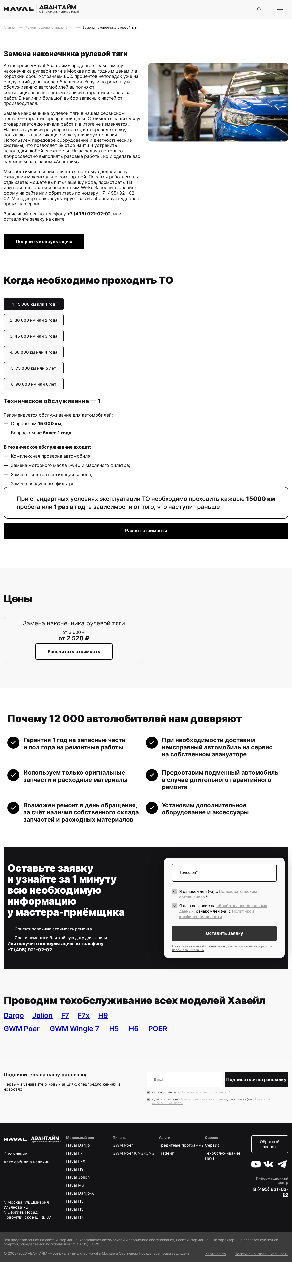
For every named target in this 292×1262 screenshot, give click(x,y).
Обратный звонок (270, 1144)
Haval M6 (75, 1185)
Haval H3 (75, 1201)
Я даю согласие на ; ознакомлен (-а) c (223, 911)
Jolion (42, 1015)
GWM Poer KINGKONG (134, 1153)
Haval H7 (74, 1217)
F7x (84, 1015)
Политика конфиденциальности (261, 1254)
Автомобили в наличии (27, 1161)
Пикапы (119, 1137)
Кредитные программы (181, 1145)
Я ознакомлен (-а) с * (218, 894)
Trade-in (166, 1153)
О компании (15, 1153)
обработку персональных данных (203, 1099)
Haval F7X (75, 1161)
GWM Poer (22, 1028)
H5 (114, 1028)
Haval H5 (75, 1209)
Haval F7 (74, 1153)
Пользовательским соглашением (205, 1092)
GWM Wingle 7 (74, 1028)
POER (157, 1028)
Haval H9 (75, 1169)
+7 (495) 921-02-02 (89, 213)
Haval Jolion (78, 1177)
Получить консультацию (44, 241)
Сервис (212, 1145)
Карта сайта (215, 1254)
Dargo (14, 1015)
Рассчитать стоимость (74, 651)
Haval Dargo (78, 1145)
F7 (65, 1015)
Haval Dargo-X (80, 1193)
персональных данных (188, 950)
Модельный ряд (80, 1137)
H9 (103, 1015)
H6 (134, 1028)
